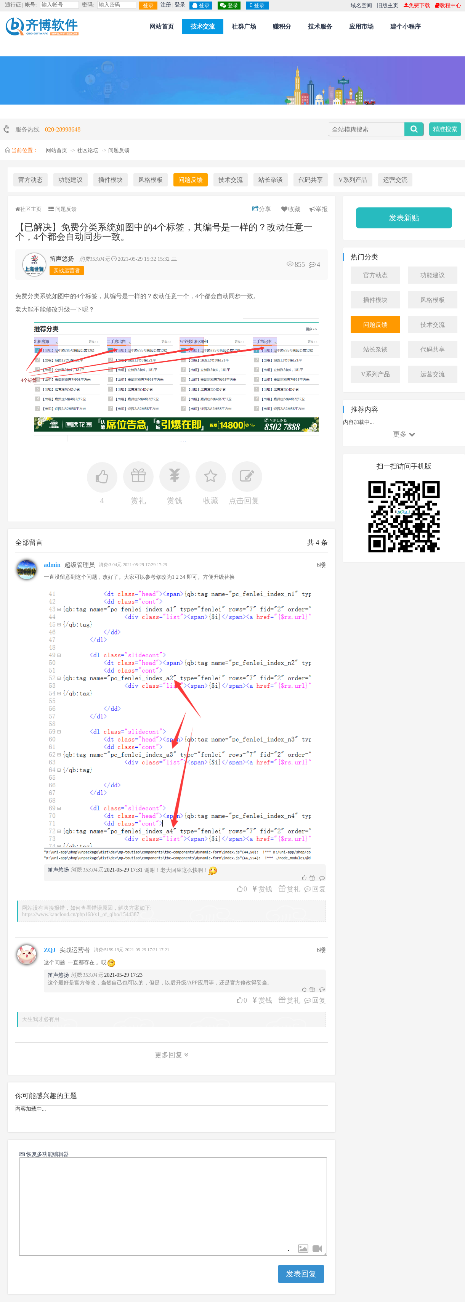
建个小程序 (405, 26)
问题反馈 (119, 150)
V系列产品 (352, 180)
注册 (165, 5)
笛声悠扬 (62, 258)
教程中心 (448, 5)
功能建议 (70, 180)
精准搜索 (445, 129)
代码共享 (310, 180)
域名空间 (361, 5)
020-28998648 (62, 129)
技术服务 (320, 26)
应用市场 (361, 26)
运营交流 (395, 180)
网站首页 (161, 26)
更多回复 (172, 1055)
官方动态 (30, 180)
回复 (313, 889)
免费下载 (417, 5)
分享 (261, 209)
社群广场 (244, 26)
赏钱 (264, 889)
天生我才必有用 (40, 1019)
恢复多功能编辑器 (47, 1154)
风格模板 (150, 180)
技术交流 (203, 26)
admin (52, 565)
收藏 (290, 209)
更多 (404, 434)
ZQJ (50, 950)
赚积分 (282, 26)
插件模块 (110, 180)
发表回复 (301, 1274)
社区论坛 (87, 150)
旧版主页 (387, 5)
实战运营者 (66, 270)
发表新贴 (404, 218)
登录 (148, 5)
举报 (318, 209)
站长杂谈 (270, 180)
